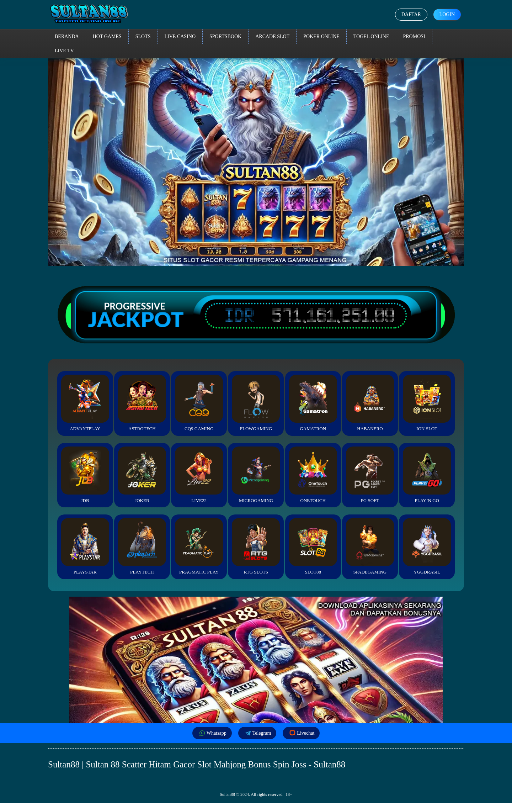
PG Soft (370, 475)
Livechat (301, 733)
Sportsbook (225, 36)
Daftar (411, 14)
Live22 (199, 475)
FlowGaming (256, 403)
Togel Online (371, 36)
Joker (142, 475)
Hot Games (107, 36)
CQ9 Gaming (199, 403)
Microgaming (256, 475)
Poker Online (321, 36)
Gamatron (313, 403)
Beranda (67, 36)
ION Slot (427, 403)
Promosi (414, 36)
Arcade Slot (272, 36)
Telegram (257, 733)
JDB (85, 475)
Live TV (64, 50)
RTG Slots (256, 546)
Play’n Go (427, 475)
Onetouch (313, 475)
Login (447, 14)
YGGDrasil (427, 546)
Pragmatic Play (199, 546)
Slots (143, 36)
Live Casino (180, 36)
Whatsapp (212, 733)
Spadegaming (370, 546)
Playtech (142, 546)
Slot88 (313, 546)
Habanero (370, 403)
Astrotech (142, 403)
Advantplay (85, 403)
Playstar (85, 546)
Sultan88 (227, 794)
